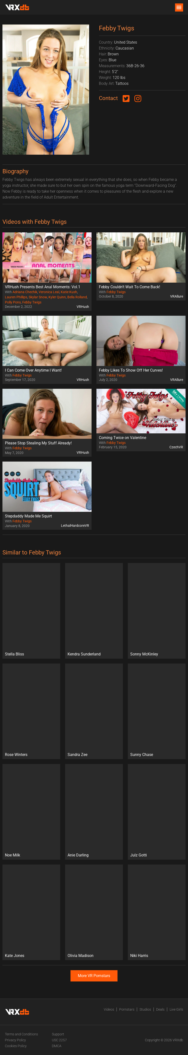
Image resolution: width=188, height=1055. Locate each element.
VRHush (83, 307)
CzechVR (176, 447)
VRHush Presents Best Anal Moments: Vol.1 (42, 287)
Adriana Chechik (24, 292)
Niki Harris (139, 955)
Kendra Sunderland (84, 654)
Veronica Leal (49, 292)
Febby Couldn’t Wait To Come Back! (129, 287)
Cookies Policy (16, 1046)
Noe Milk (12, 855)
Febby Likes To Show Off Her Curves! (131, 370)
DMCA (56, 1046)
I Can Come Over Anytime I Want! (33, 370)
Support (58, 1034)
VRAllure (176, 296)
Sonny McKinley (144, 654)
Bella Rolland (77, 297)
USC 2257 (59, 1040)
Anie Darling (78, 855)
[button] (179, 7)
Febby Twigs (31, 302)
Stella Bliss (14, 654)
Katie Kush (69, 292)
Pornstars (126, 1009)
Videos (109, 1009)
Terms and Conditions (21, 1034)
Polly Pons (13, 302)
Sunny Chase (141, 754)
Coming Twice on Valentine (122, 437)
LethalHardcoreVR (75, 526)
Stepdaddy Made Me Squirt (28, 516)
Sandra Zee (77, 754)
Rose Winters (16, 754)
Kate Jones (14, 955)
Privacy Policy (15, 1040)
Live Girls (176, 1009)
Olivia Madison (81, 955)
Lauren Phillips (16, 297)
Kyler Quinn (57, 297)
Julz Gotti (138, 855)
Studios (145, 1009)
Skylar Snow (38, 297)
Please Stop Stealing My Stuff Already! (38, 443)
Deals (160, 1009)
